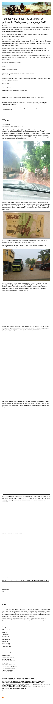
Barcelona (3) (5, 637)
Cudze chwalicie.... (8, 660)
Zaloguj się (5, 691)
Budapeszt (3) (6, 639)
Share (3, 591)
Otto (10, 126)
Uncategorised (6, 124)
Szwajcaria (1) (6, 644)
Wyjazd (6, 120)
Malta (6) (4, 632)
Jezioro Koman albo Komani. (9, 667)
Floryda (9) (5, 641)
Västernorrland (8, 656)
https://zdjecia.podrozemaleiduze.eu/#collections (14, 90)
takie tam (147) (6, 630)
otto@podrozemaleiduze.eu (9, 69)
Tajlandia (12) (5, 634)
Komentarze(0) (5, 589)
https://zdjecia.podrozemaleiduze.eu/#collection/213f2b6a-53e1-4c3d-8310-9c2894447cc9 (25, 581)
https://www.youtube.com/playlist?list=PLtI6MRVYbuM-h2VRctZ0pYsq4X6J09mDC (23, 97)
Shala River (8, 663)
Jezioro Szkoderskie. (8, 671)
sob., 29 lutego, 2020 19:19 (17, 126)
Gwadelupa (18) (6, 646)
